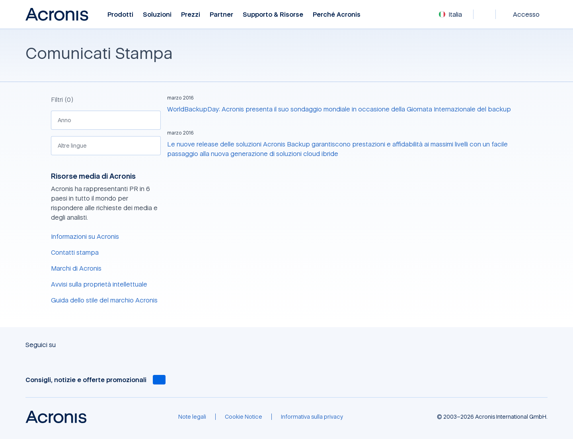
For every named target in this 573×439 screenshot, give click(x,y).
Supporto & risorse (273, 14)
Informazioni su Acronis (85, 236)
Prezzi (190, 14)
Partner (221, 14)
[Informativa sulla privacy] (312, 416)
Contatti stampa (75, 252)
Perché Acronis (337, 14)
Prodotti (120, 14)
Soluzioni (157, 14)
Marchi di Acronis (76, 268)
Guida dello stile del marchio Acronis (104, 300)
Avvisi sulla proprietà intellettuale (99, 284)
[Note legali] (192, 416)
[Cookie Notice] (243, 416)
